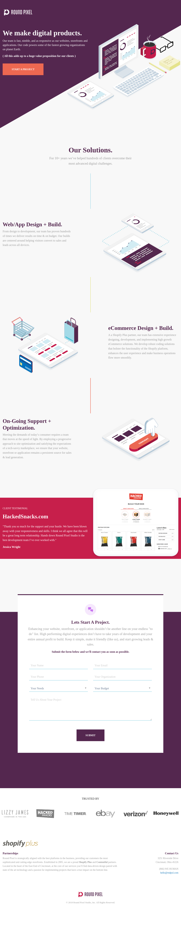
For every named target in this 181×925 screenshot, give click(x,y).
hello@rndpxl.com (169, 872)
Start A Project (23, 69)
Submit (91, 735)
